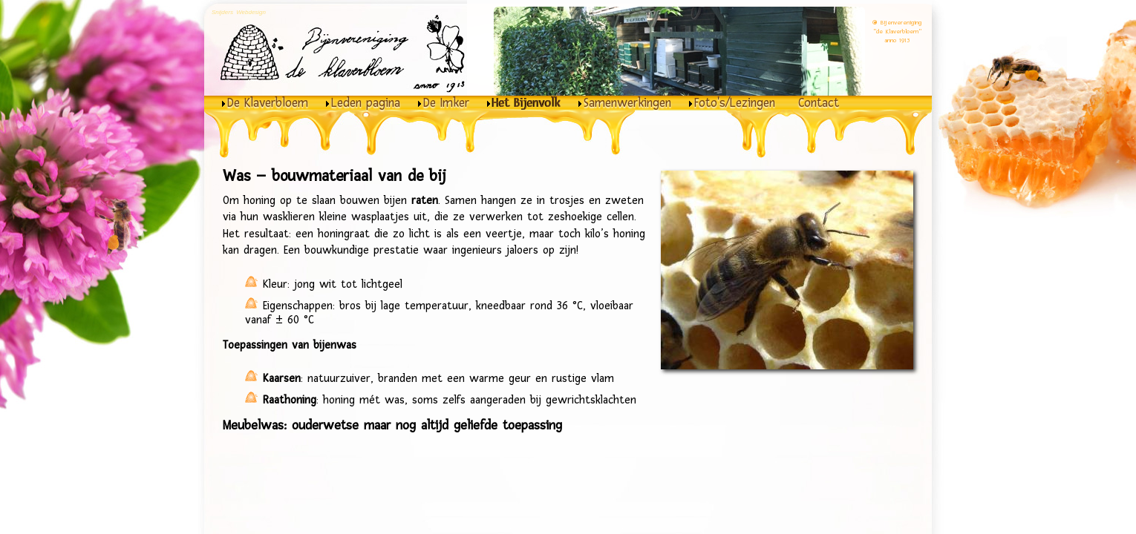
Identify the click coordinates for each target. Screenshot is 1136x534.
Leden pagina (365, 103)
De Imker (446, 103)
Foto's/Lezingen (734, 103)
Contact (818, 103)
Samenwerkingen (627, 103)
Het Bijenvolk (526, 103)
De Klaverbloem (267, 103)
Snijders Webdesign (239, 12)
